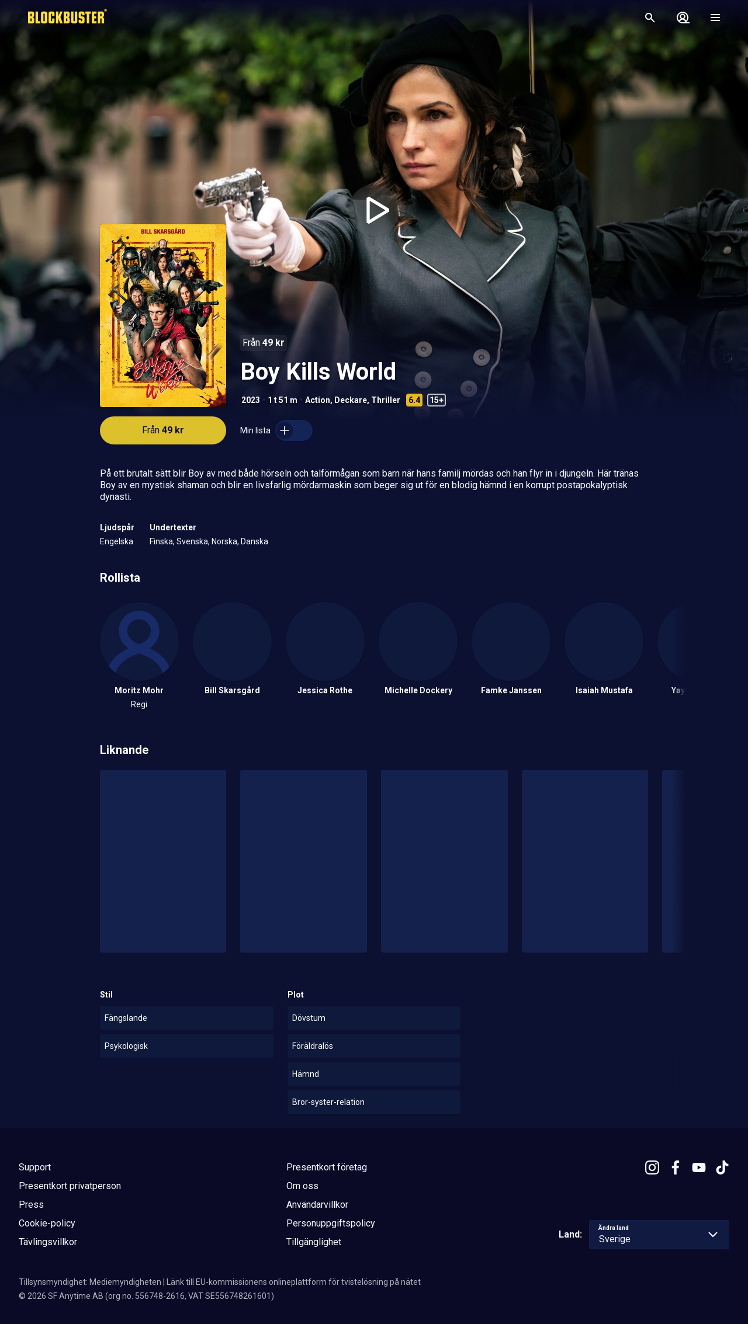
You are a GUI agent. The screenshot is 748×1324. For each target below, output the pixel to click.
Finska (161, 541)
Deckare (350, 400)
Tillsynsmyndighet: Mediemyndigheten (90, 1282)
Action (317, 400)
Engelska (116, 541)
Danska (254, 541)
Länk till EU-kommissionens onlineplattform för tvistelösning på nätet (294, 1282)
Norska (224, 541)
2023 (250, 400)
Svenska (192, 541)
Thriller (385, 400)
